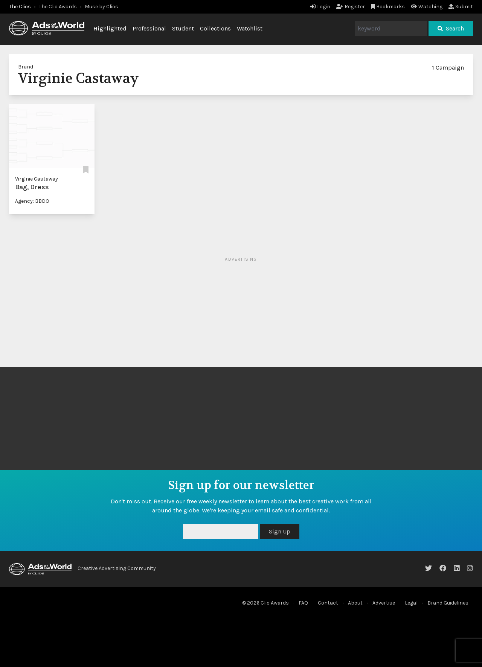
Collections (215, 28)
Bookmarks (388, 6)
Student (183, 28)
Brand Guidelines (447, 603)
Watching (426, 6)
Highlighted (110, 28)
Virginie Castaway (36, 179)
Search (451, 28)
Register (350, 6)
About (355, 603)
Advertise (383, 603)
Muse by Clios (101, 6)
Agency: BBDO (32, 201)
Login (320, 6)
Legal (411, 603)
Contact (328, 603)
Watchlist (249, 28)
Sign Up (279, 531)
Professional (149, 28)
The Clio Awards (58, 6)
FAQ (303, 603)
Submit (460, 6)
